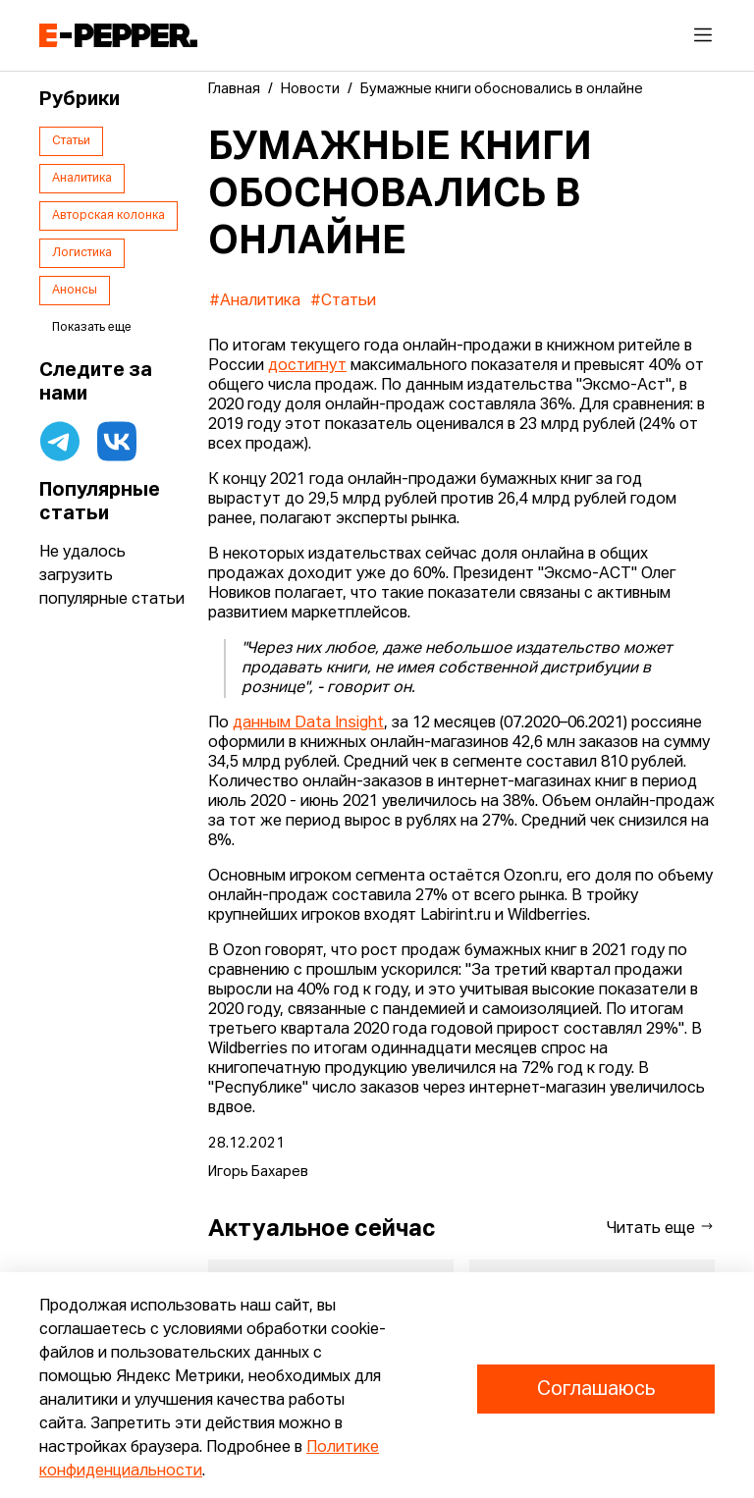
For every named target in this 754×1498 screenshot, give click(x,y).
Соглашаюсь (596, 1389)
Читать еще (661, 1227)
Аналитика (82, 179)
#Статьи (343, 301)
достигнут (307, 366)
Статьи (71, 141)
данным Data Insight (308, 723)
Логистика (82, 253)
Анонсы (74, 290)
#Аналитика (254, 301)
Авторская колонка (108, 216)
